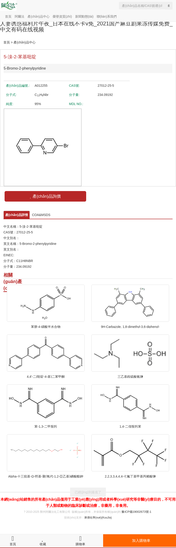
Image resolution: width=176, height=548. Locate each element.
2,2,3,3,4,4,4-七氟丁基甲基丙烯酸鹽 (130, 476)
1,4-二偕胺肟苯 (130, 426)
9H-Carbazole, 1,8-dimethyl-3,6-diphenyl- (130, 326)
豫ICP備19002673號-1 (136, 511)
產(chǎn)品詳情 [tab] (16, 215)
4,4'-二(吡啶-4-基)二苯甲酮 (46, 376)
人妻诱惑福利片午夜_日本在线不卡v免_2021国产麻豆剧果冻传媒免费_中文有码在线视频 (86, 26)
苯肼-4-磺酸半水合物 (45, 326)
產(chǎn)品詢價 (45, 196)
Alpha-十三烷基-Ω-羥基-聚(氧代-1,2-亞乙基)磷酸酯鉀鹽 (45, 476)
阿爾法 (19, 16)
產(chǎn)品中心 (39, 16)
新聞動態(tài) (84, 16)
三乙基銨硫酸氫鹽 (130, 376)
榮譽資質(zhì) (62, 16)
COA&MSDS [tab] (41, 215)
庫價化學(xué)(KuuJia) (98, 517)
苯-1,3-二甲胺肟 (45, 426)
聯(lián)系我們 (107, 16)
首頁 (8, 16)
